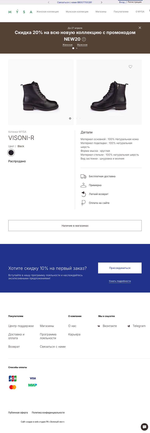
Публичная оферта (18, 413)
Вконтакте (110, 326)
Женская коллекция (48, 11)
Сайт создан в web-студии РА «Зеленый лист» (43, 422)
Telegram (139, 326)
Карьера (74, 334)
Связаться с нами (52, 346)
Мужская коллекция (77, 11)
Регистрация (135, 2)
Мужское (82, 44)
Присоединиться (119, 267)
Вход (122, 2)
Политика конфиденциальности (48, 413)
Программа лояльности (48, 336)
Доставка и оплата (16, 336)
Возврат (14, 346)
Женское (68, 44)
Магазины (101, 11)
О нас (72, 326)
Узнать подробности (120, 281)
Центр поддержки (21, 326)
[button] (70, 118)
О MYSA (140, 11)
